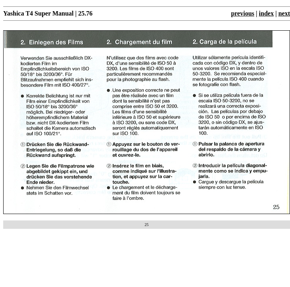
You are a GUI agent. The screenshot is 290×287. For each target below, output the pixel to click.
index (266, 13)
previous (242, 13)
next (284, 13)
